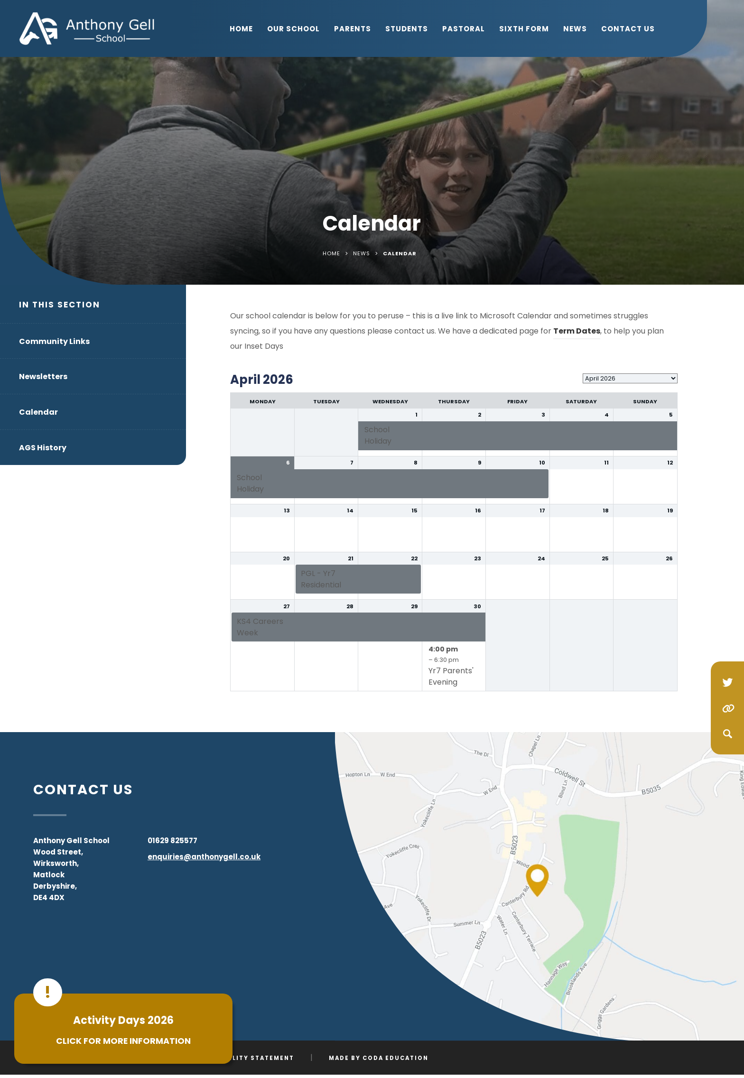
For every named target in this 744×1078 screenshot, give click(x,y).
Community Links (54, 341)
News (575, 29)
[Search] (727, 733)
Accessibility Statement (243, 1058)
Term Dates (576, 330)
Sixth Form (524, 29)
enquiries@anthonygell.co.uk (204, 857)
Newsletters (43, 376)
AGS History (42, 447)
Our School (293, 29)
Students (406, 29)
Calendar (38, 412)
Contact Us (628, 29)
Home (241, 29)
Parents (352, 29)
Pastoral (463, 29)
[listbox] (630, 378)
